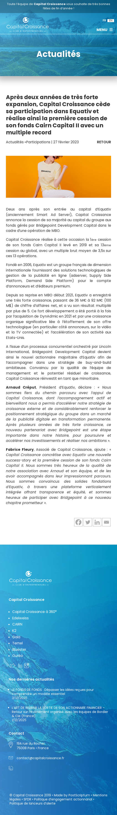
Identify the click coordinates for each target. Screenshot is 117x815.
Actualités (15, 142)
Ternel (17, 643)
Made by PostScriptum (72, 795)
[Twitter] (88, 522)
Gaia (16, 637)
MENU (105, 29)
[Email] (106, 522)
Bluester (19, 649)
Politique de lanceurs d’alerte (33, 803)
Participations (38, 142)
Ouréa (17, 655)
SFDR (27, 799)
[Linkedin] (97, 522)
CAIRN (17, 624)
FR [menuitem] (104, 21)
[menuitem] (104, 20)
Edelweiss (20, 618)
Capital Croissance (28, 795)
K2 (14, 630)
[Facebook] (78, 522)
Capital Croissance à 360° (34, 611)
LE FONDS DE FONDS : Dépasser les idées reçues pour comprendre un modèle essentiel (53, 693)
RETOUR (104, 142)
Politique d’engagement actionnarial (63, 799)
